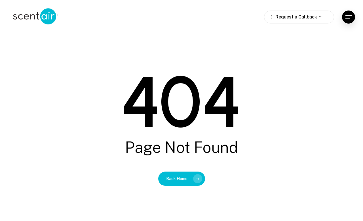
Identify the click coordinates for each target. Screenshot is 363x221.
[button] (348, 17)
